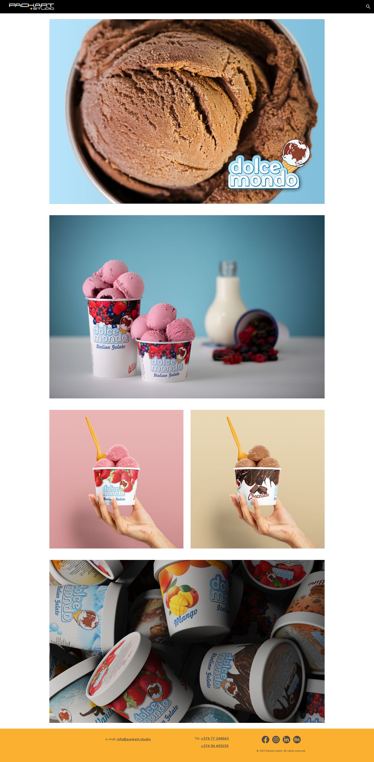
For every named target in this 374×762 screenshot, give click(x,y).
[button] (368, 6)
